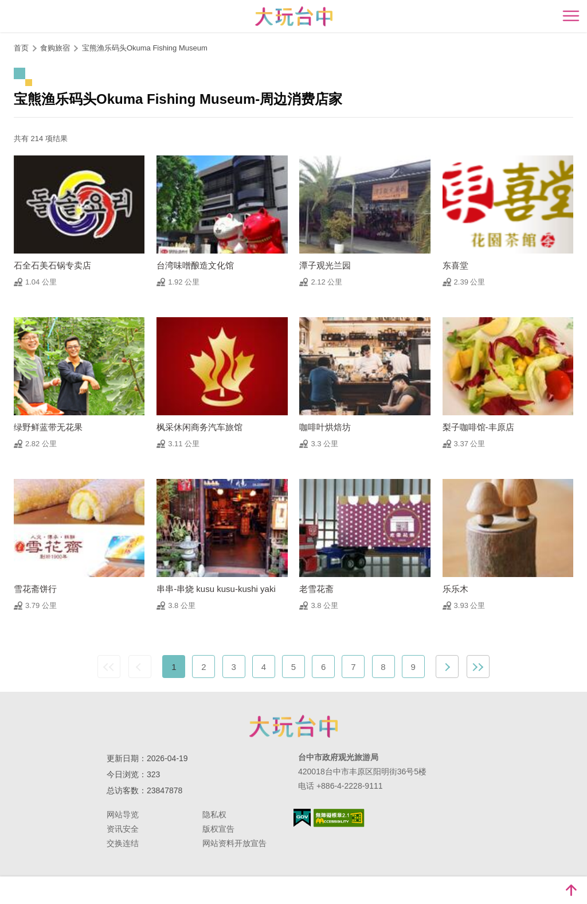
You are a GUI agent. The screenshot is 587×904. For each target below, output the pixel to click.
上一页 (139, 666)
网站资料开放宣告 (234, 843)
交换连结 (123, 843)
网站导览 (123, 814)
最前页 (108, 666)
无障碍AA (339, 818)
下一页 (447, 666)
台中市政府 (293, 726)
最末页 (478, 666)
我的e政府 (302, 818)
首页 (21, 48)
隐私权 (214, 814)
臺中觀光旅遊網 (293, 16)
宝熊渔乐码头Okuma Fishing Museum (145, 48)
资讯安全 (123, 828)
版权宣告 (218, 828)
